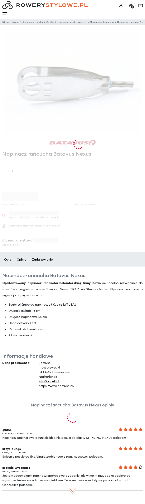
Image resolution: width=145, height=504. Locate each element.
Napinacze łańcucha (102, 22)
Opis (7, 259)
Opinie (21, 259)
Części (50, 22)
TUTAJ (71, 304)
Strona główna (10, 22)
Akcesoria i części (33, 22)
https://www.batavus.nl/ (57, 386)
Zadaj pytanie (42, 259)
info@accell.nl (49, 381)
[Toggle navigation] (5, 14)
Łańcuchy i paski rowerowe (72, 22)
